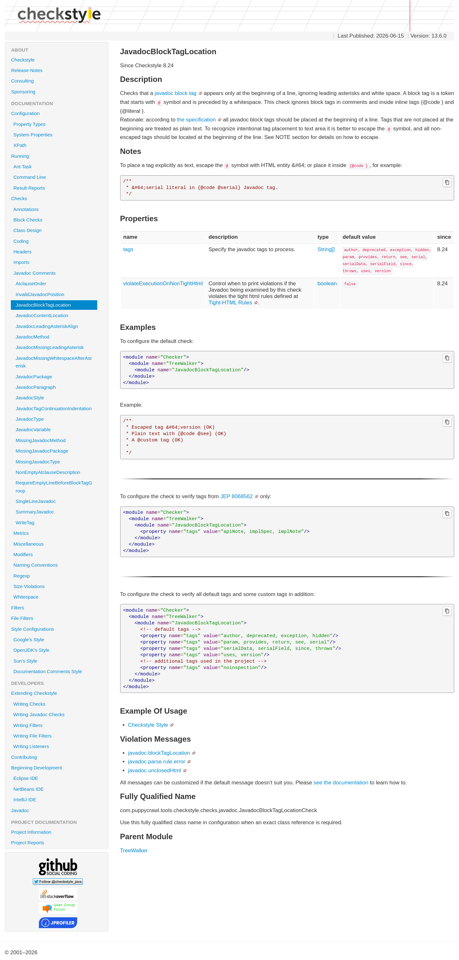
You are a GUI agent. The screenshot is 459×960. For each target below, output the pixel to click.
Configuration (57, 113)
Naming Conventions (56, 565)
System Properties (33, 134)
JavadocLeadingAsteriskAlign (47, 326)
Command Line (29, 177)
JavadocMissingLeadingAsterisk (50, 347)
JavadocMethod (32, 336)
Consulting (22, 81)
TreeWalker (134, 850)
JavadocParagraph (36, 387)
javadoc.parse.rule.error (157, 762)
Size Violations (56, 586)
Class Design (56, 230)
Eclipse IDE (25, 778)
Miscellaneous (56, 544)
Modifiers (56, 554)
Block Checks (56, 219)
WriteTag (25, 522)
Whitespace (56, 597)
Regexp (56, 575)
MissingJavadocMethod (41, 440)
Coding (56, 241)
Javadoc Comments (56, 273)
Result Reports (29, 188)
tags (128, 249)
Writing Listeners (31, 746)
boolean (327, 283)
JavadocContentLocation (42, 315)
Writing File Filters (32, 735)
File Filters (57, 618)
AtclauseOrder (31, 283)
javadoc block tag (175, 93)
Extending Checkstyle (57, 693)
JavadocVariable (33, 429)
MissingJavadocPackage (42, 451)
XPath (19, 145)
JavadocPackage (34, 376)
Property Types (29, 124)
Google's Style (28, 639)
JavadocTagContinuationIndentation (54, 408)
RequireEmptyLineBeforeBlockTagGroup (54, 486)
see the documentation (341, 783)
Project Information (57, 832)
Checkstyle (22, 59)
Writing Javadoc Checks (39, 714)
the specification (196, 120)
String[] (326, 249)
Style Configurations (57, 629)
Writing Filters (27, 725)
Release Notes (26, 70)
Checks (57, 198)
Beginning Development (57, 767)
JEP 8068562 (236, 496)
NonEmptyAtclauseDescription (48, 472)
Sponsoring (23, 91)
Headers (56, 251)
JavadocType (30, 419)
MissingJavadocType (38, 461)
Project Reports (57, 842)
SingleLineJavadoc (36, 501)
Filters (57, 607)
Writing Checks (29, 704)
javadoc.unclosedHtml (154, 770)
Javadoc (20, 810)
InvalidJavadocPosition (40, 294)
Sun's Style (25, 661)
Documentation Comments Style (47, 671)
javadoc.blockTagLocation (159, 753)
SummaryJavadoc (35, 511)
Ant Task (22, 166)
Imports (56, 262)
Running (57, 156)
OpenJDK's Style (31, 650)
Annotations (56, 209)
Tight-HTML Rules (230, 303)
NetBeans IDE (28, 789)
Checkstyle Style (148, 725)
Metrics (56, 533)
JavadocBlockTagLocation (43, 305)
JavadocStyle (30, 397)
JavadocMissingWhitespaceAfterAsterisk (53, 361)
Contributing (24, 757)
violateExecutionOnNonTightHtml (163, 283)
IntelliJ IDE (24, 799)
